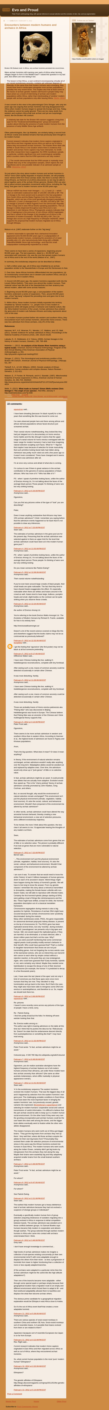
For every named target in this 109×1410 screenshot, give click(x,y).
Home (36, 1401)
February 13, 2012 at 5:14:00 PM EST (30, 1390)
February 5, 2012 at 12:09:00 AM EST (30, 572)
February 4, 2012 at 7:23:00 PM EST (29, 527)
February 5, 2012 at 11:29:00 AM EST (30, 680)
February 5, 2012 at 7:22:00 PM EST (29, 853)
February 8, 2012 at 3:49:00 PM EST (29, 1240)
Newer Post (11, 1401)
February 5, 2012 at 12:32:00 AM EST (30, 640)
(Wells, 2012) (59, 98)
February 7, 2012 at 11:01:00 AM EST (30, 1083)
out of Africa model (51, 396)
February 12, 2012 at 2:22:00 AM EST (30, 1366)
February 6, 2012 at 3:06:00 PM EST (29, 996)
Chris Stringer (38, 396)
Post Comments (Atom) (27, 1407)
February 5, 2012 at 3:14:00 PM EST (29, 722)
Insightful (18, 643)
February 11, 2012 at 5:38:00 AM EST (30, 1313)
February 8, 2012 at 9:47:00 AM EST (29, 1182)
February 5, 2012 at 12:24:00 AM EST (30, 604)
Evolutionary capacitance (46, 1105)
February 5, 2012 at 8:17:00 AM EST (29, 654)
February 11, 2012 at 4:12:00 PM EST (30, 1340)
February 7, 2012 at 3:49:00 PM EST (29, 1164)
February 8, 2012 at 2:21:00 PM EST (29, 1198)
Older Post (61, 1401)
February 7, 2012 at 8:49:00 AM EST (29, 1059)
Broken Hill (28, 396)
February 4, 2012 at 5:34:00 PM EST (29, 491)
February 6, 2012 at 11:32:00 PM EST (30, 1041)
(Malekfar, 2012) (19, 167)
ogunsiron (18, 409)
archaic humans (18, 396)
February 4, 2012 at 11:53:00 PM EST (30, 549)
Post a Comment (14, 1394)
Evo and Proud (25, 10)
